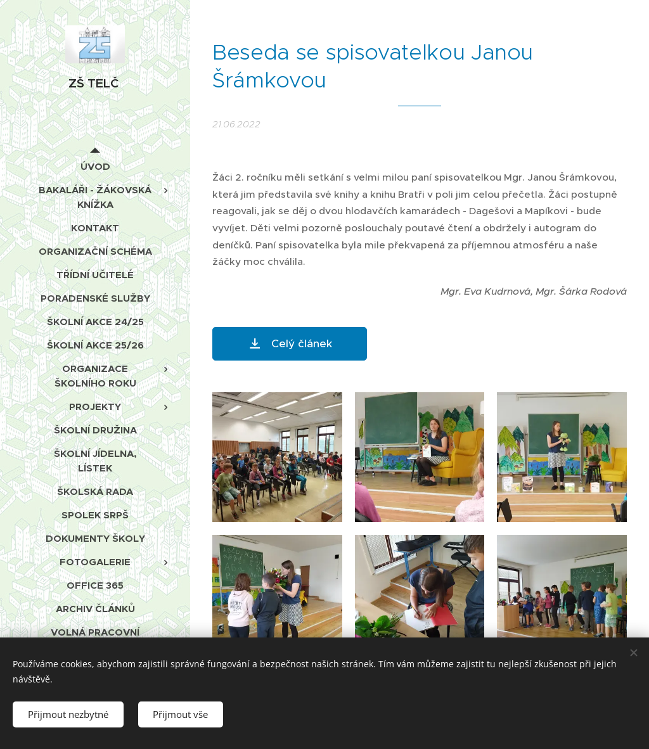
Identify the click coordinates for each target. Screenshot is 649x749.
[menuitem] (95, 166)
